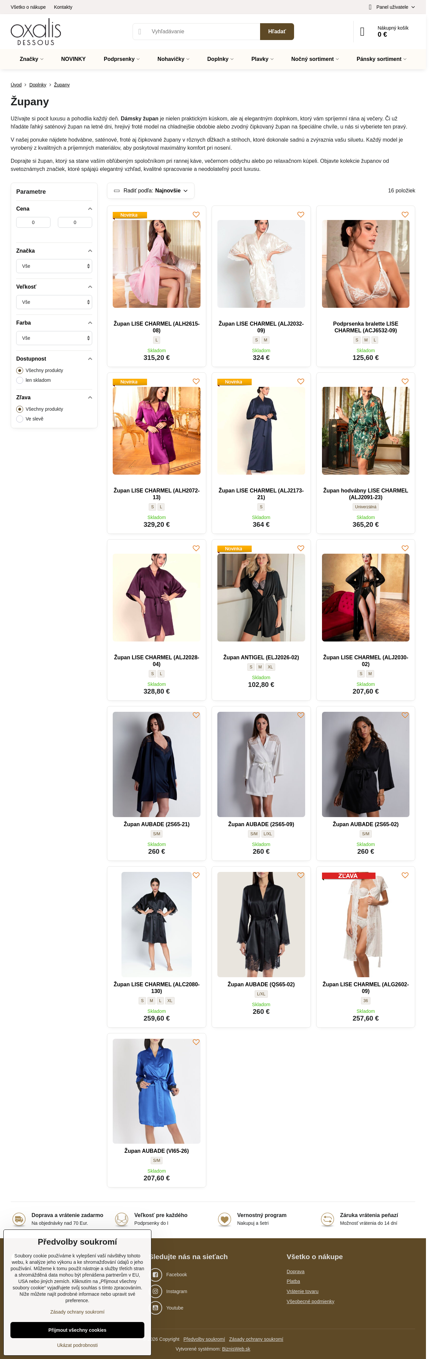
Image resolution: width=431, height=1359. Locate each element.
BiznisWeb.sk (236, 1349)
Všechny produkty (39, 370)
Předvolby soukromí (204, 1339)
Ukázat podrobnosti (77, 1345)
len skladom (33, 380)
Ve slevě (29, 419)
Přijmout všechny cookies (77, 1330)
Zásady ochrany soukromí (256, 1339)
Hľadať (277, 31)
